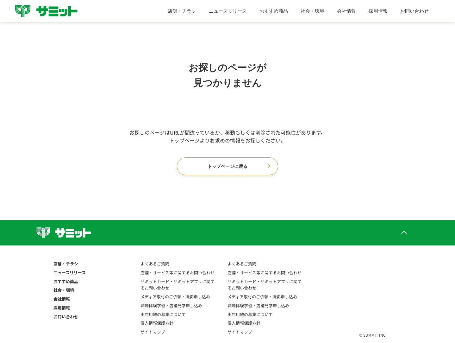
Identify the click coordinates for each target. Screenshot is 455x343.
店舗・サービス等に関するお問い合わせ (177, 273)
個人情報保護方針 (156, 323)
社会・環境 (312, 11)
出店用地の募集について (163, 314)
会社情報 (346, 11)
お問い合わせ (414, 11)
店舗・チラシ (182, 11)
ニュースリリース (228, 11)
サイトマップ (152, 332)
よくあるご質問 (154, 264)
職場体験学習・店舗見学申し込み (171, 305)
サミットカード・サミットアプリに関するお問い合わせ (177, 284)
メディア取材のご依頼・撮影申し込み (175, 297)
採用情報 (378, 11)
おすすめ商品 (273, 11)
